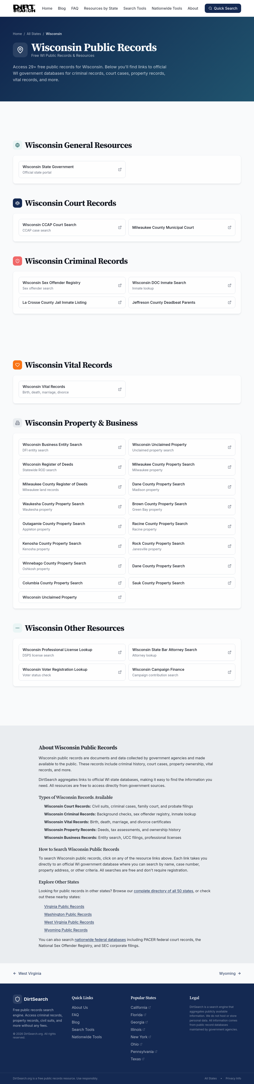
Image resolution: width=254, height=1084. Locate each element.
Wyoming (230, 973)
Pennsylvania (144, 1051)
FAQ (74, 8)
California (141, 1007)
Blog (62, 8)
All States (34, 34)
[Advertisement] (127, 117)
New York (141, 1037)
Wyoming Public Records (66, 930)
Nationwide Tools (167, 8)
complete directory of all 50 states (163, 891)
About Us (80, 1007)
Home (47, 8)
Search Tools (134, 8)
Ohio (136, 1044)
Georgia (139, 1022)
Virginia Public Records (64, 906)
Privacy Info (233, 1078)
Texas (137, 1059)
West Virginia (27, 973)
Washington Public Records (68, 914)
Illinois (138, 1029)
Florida (138, 1014)
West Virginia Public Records (69, 922)
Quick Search (222, 8)
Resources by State (101, 8)
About (193, 8)
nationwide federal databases (100, 939)
